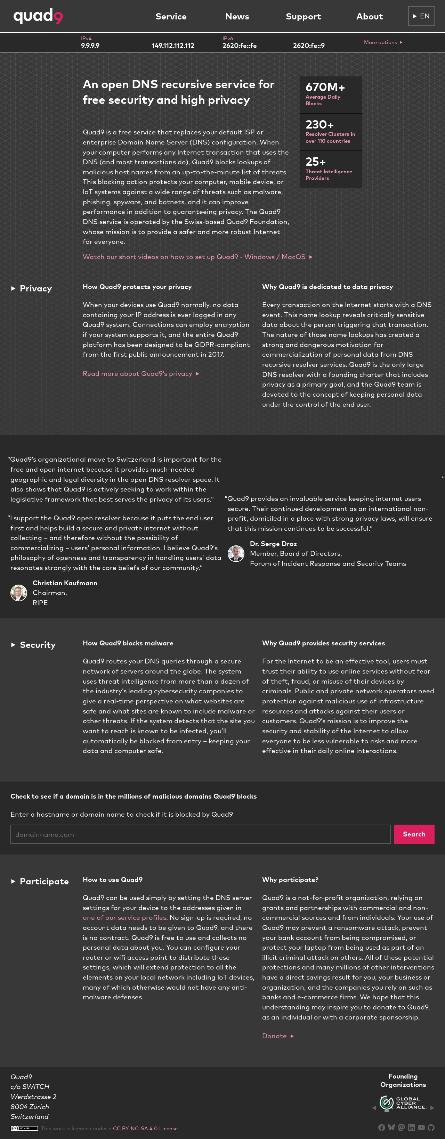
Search (414, 834)
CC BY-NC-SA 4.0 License (145, 1128)
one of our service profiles (124, 917)
